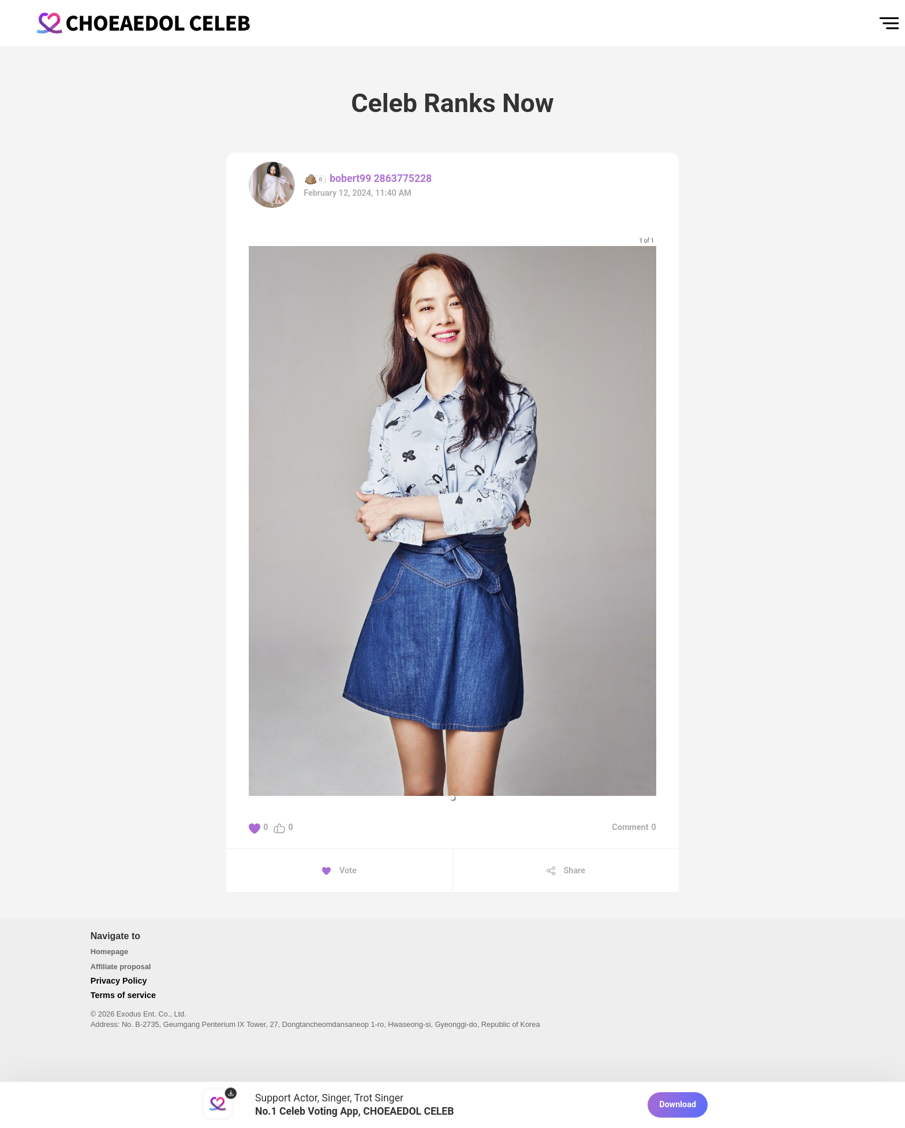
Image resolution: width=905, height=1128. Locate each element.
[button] (452, 797)
